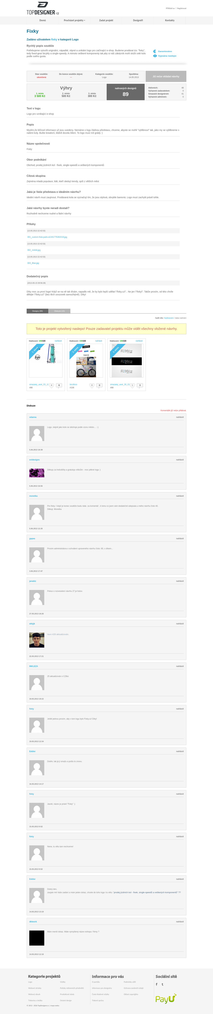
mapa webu (54, 1005)
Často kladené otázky (100, 994)
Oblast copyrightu (131, 994)
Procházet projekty (73, 20)
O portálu (96, 982)
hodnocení (169, 318)
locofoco (73, 384)
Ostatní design (66, 1000)
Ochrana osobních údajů (133, 988)
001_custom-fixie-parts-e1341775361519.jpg (47, 237)
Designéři (138, 20)
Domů (43, 20)
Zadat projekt (106, 20)
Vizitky (62, 982)
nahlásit (58, 341)
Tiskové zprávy (98, 1000)
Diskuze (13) (59, 311)
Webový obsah (34, 994)
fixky (54, 39)
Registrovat (181, 8)
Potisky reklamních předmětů (72, 988)
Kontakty (170, 20)
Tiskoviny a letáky (35, 1000)
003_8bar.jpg (33, 263)
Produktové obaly (67, 994)
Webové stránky (34, 988)
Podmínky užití (130, 982)
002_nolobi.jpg (33, 250)
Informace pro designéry (102, 988)
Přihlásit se (170, 8)
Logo (30, 982)
